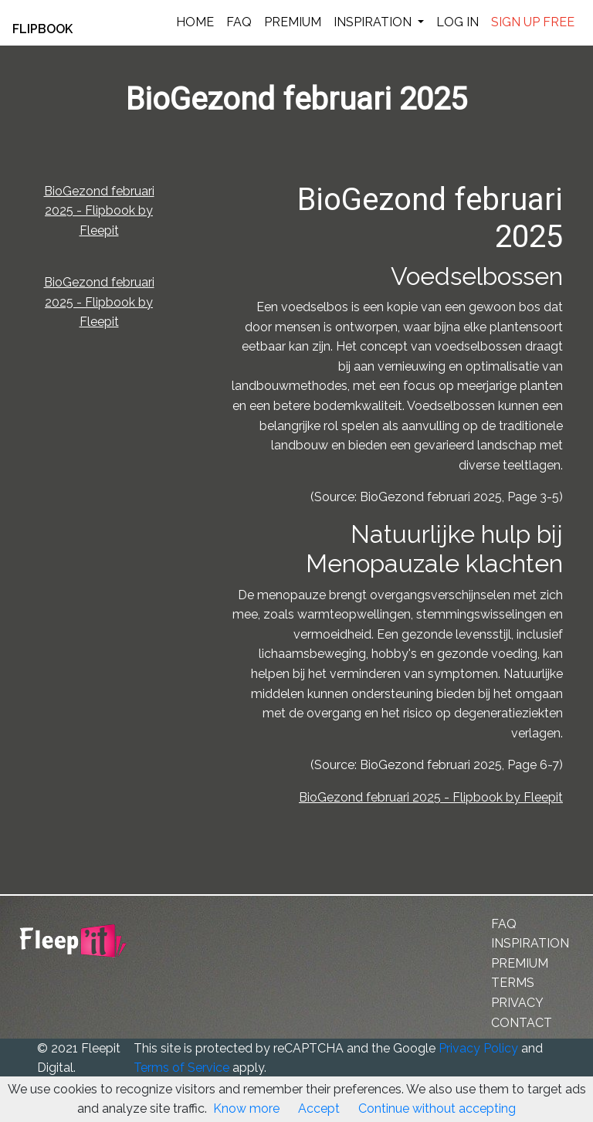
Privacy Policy (478, 1048)
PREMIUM (292, 22)
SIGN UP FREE (532, 22)
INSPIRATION (374, 22)
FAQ (239, 22)
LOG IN (457, 22)
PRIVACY (517, 1002)
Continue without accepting (437, 1108)
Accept (319, 1108)
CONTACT (521, 1022)
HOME (195, 22)
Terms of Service (181, 1067)
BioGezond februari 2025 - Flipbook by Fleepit (99, 211)
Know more (246, 1108)
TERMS (512, 982)
